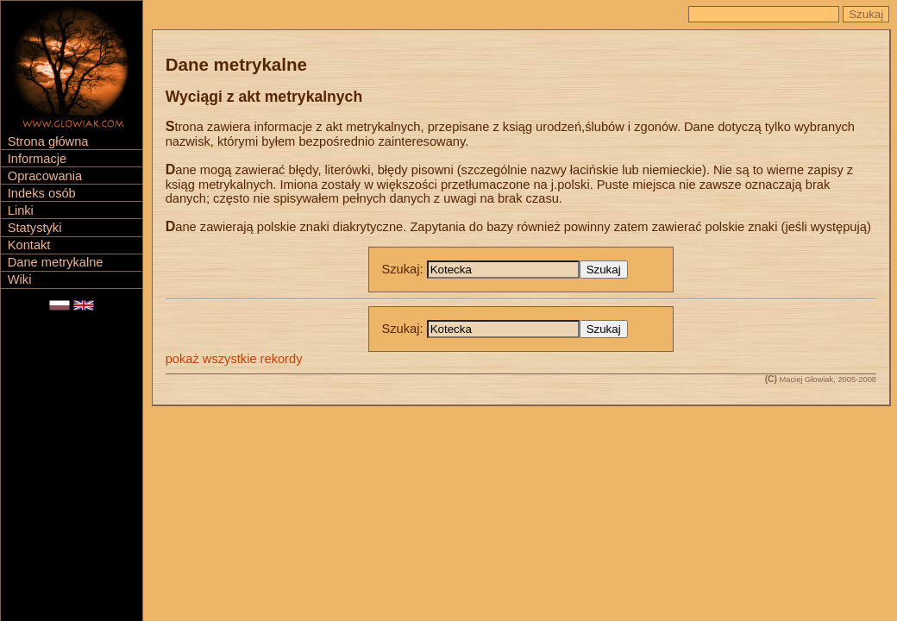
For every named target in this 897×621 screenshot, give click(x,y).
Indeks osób (42, 193)
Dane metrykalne (56, 262)
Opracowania (45, 176)
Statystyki (35, 228)
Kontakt (29, 245)
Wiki (20, 279)
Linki (21, 210)
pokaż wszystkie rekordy (234, 359)
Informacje (37, 159)
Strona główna (48, 141)
